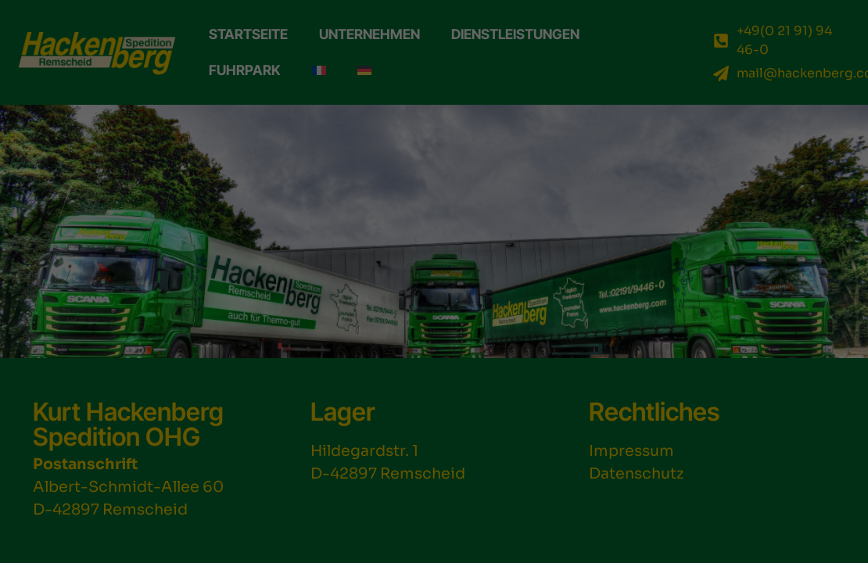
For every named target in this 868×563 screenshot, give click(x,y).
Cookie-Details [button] (690, 542)
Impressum (834, 542)
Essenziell (152, 507)
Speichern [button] (760, 386)
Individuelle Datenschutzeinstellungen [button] (769, 501)
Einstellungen (508, 472)
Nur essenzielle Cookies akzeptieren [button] (759, 439)
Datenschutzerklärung (222, 472)
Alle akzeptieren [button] (759, 340)
